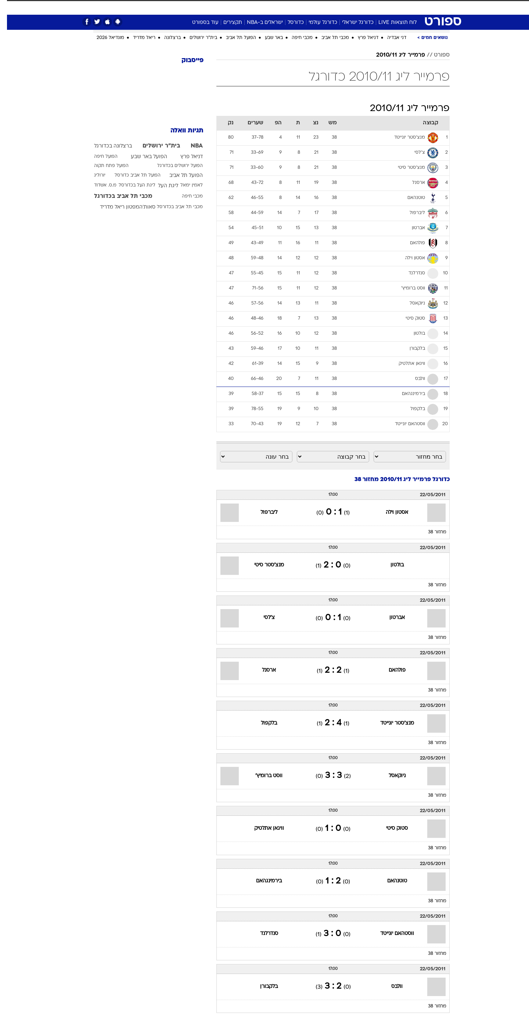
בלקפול (262, 723)
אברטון (390, 617)
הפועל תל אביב (234, 38)
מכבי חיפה (295, 38)
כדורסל (289, 22)
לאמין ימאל (184, 185)
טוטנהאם (390, 881)
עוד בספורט (198, 22)
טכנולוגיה (208, 7)
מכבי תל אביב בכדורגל (116, 196)
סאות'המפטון (133, 207)
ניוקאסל (390, 776)
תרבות (345, 7)
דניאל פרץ (361, 38)
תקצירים (225, 22)
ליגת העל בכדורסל (130, 185)
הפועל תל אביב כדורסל (131, 175)
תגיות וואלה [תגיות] (180, 131)
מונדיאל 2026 (103, 38)
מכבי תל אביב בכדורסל (173, 207)
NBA (190, 146)
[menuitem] (390, 7)
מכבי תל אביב (328, 38)
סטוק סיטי (390, 828)
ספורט (369, 7)
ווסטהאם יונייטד (390, 933)
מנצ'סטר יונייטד (390, 723)
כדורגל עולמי (316, 22)
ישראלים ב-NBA (258, 22)
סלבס (322, 7)
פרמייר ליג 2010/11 (393, 55)
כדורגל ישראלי (351, 22)
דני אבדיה (389, 38)
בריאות (260, 7)
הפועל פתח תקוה (104, 166)
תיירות (235, 7)
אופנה (180, 7)
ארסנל (262, 670)
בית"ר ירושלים (196, 38)
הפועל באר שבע (142, 156)
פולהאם (390, 670)
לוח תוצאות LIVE (390, 22)
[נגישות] (10, 7)
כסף (302, 7)
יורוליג (92, 175)
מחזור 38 (430, 532)
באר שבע (267, 38)
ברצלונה (165, 38)
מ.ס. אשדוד (98, 185)
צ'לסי (262, 617)
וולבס (390, 986)
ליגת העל (161, 186)
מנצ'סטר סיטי (262, 565)
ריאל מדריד (137, 38)
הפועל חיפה (99, 156)
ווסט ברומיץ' (262, 776)
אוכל (282, 7)
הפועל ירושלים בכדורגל (173, 166)
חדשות (394, 7)
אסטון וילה (390, 512)
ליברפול (261, 512)
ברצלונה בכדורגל (106, 146)
